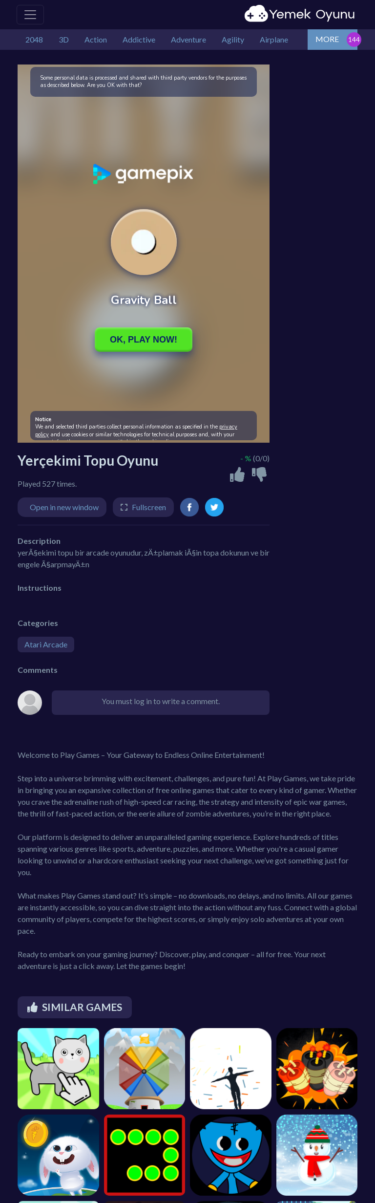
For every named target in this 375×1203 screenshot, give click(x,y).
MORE (327, 38)
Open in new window (64, 507)
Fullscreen (149, 507)
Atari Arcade (45, 644)
